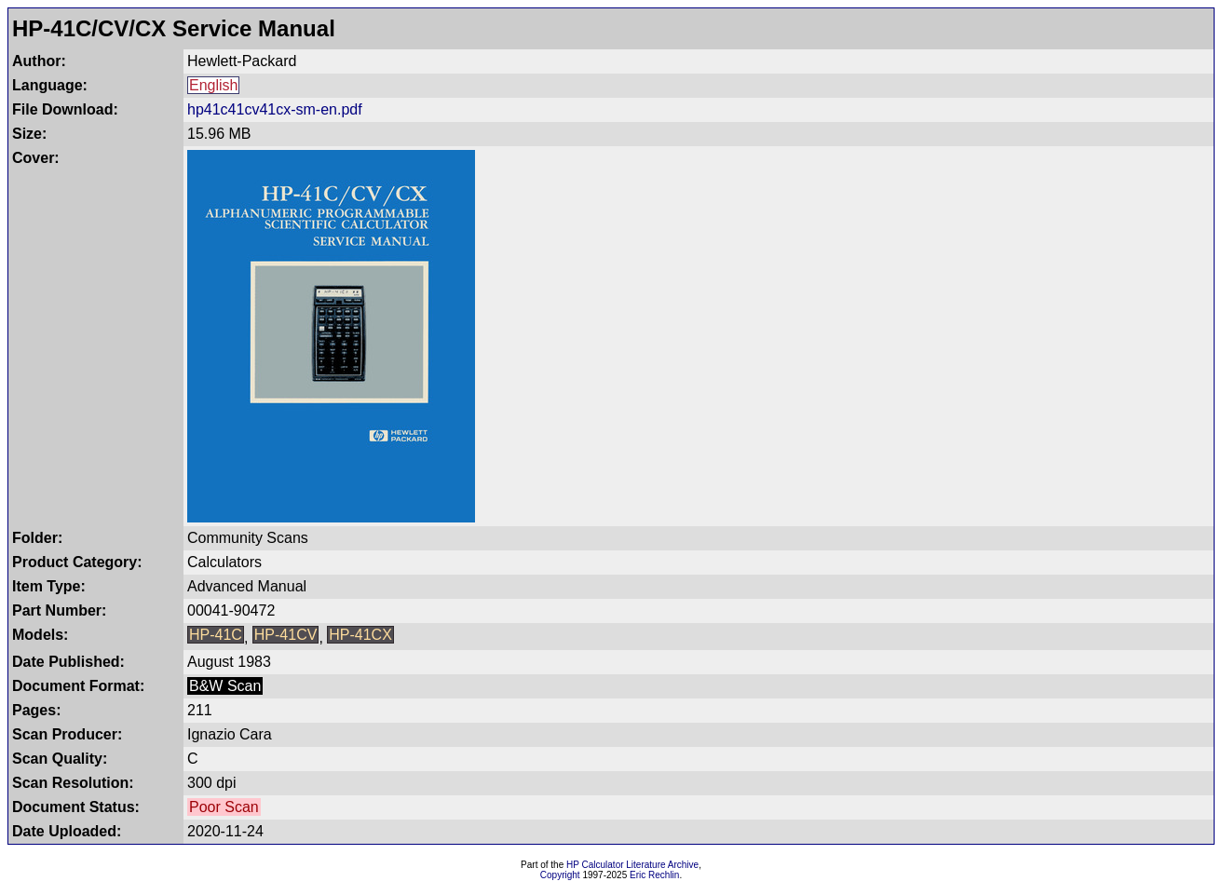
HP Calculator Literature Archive (632, 865)
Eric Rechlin (654, 875)
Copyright (560, 875)
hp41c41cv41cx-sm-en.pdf (274, 109)
